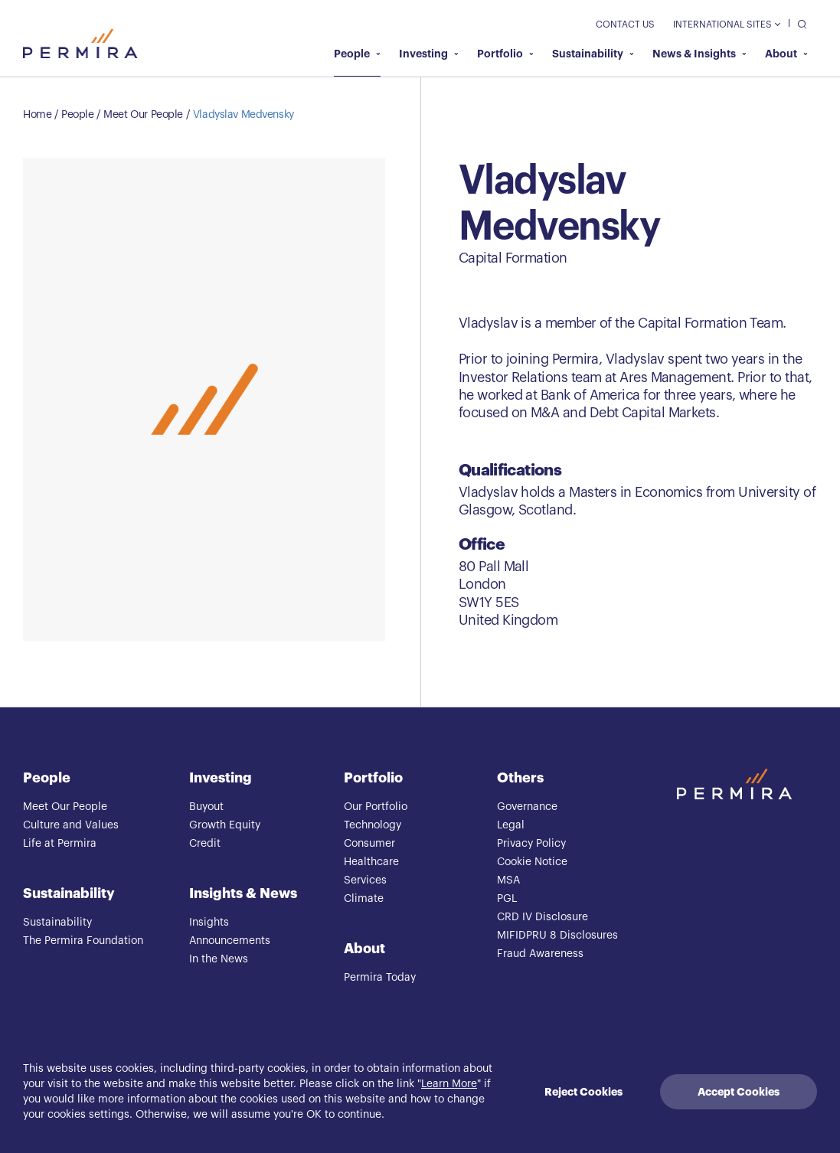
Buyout (206, 807)
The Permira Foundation (83, 941)
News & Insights (699, 53)
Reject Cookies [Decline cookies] (583, 1091)
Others (520, 778)
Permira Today (380, 977)
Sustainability (593, 53)
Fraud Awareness (540, 954)
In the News (218, 959)
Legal (511, 825)
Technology (372, 825)
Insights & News (243, 893)
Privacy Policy (531, 843)
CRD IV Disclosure (542, 917)
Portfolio (505, 53)
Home (37, 114)
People (357, 53)
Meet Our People (143, 114)
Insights (209, 922)
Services (365, 880)
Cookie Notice (532, 862)
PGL (507, 898)
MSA (508, 880)
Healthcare (371, 862)
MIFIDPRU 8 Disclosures (557, 935)
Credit (205, 843)
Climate (364, 898)
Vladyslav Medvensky (243, 114)
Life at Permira (59, 843)
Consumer (369, 843)
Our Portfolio (375, 807)
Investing (429, 53)
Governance (527, 807)
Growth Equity (224, 825)
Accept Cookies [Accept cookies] (739, 1091)
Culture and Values (71, 825)
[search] (798, 23)
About (786, 53)
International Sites (726, 24)
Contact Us (625, 24)
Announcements (229, 941)
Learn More (449, 1084)
